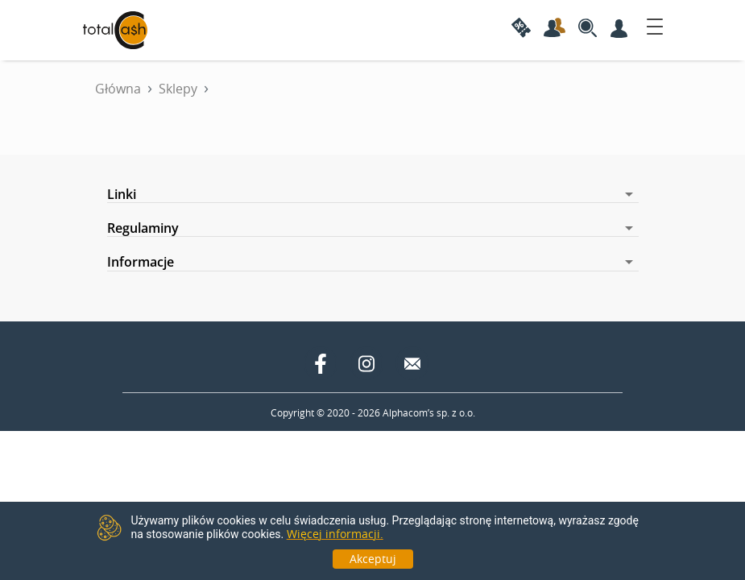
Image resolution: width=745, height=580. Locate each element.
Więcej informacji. (335, 533)
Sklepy (178, 88)
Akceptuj (373, 558)
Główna (118, 88)
